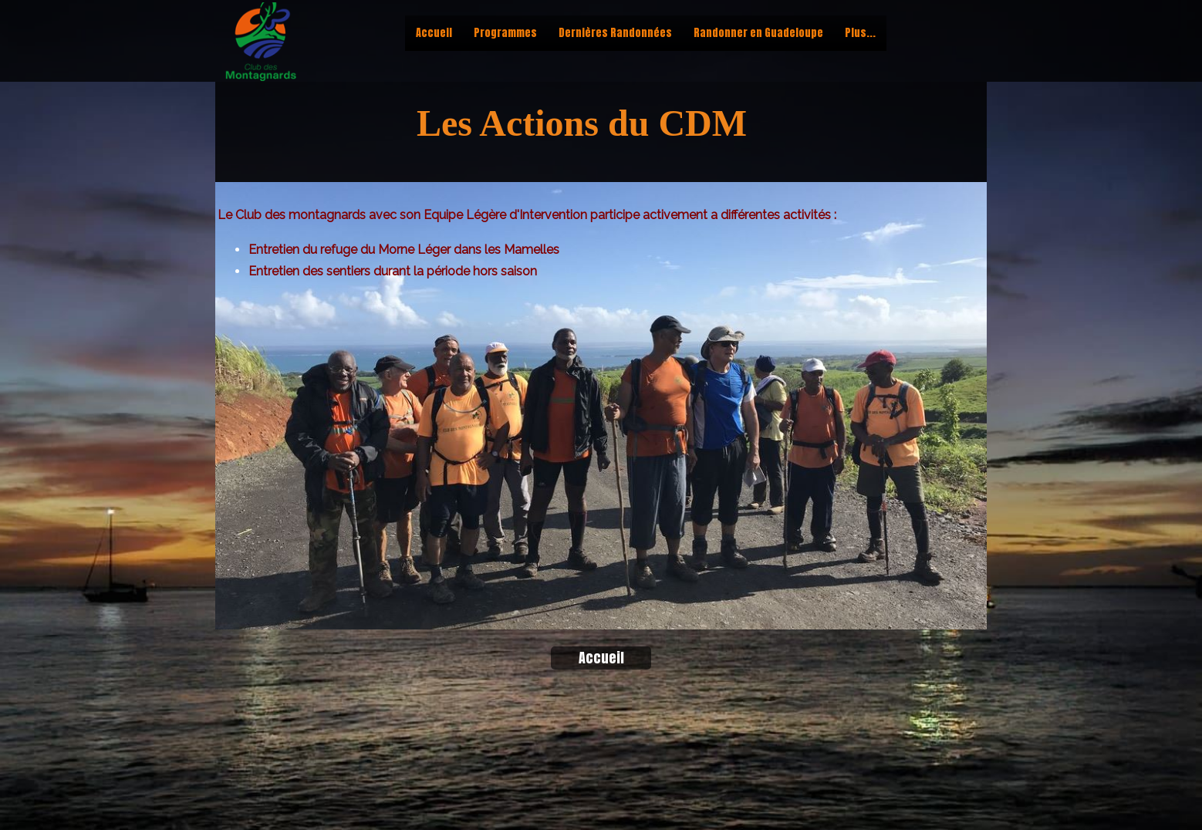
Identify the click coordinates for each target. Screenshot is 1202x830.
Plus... (860, 33)
